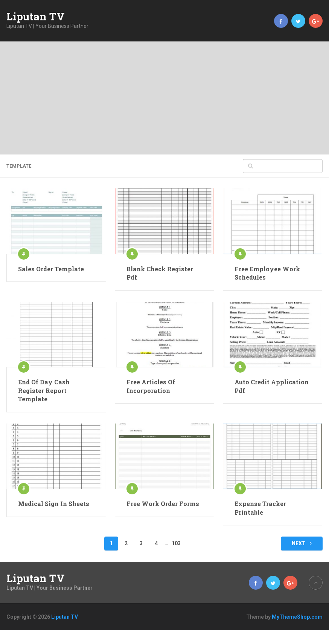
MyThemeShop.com (297, 617)
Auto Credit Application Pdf (272, 386)
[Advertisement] (164, 98)
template (18, 166)
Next (302, 543)
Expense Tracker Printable (260, 508)
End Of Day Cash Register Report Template (44, 390)
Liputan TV (35, 16)
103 (176, 543)
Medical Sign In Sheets (53, 504)
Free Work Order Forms (162, 504)
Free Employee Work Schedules (267, 273)
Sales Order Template (51, 269)
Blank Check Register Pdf (159, 273)
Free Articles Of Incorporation (150, 386)
